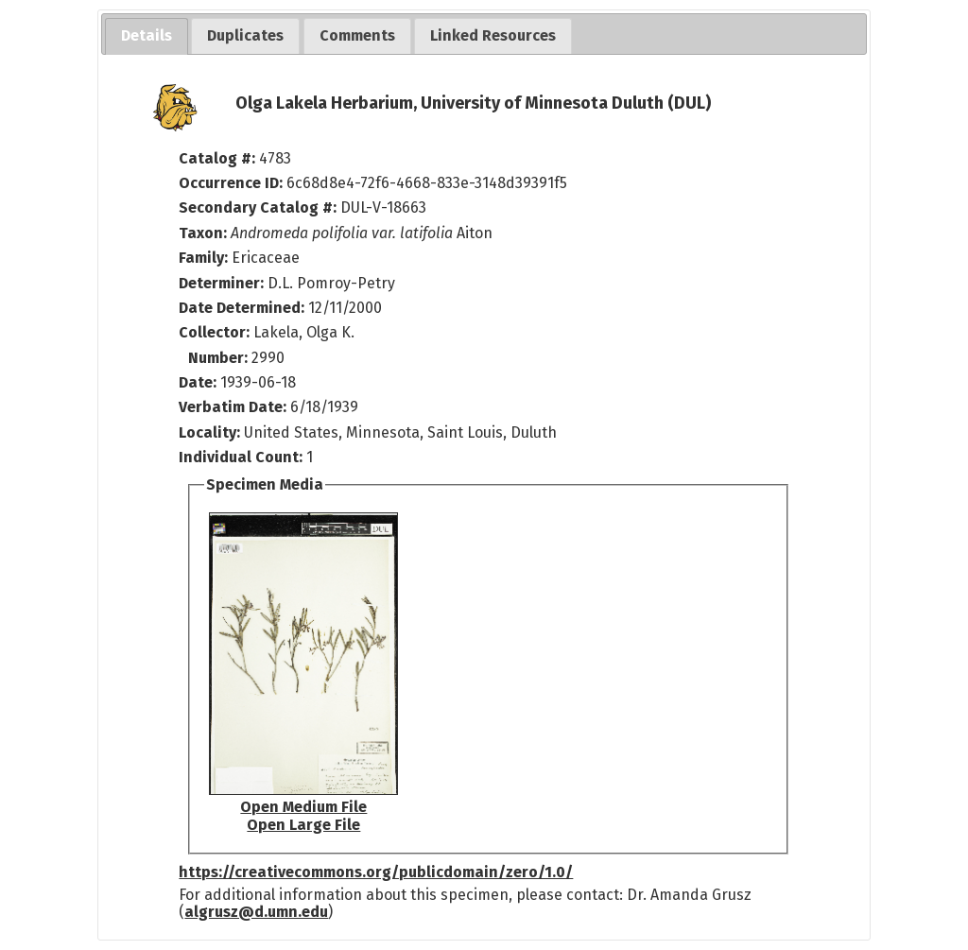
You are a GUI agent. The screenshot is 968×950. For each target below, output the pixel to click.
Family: (203, 258)
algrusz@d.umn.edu (256, 912)
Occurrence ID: (232, 183)
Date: (197, 382)
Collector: (216, 332)
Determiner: (223, 283)
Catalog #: (219, 158)
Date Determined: (243, 308)
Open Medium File (303, 807)
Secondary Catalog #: (258, 207)
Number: (219, 358)
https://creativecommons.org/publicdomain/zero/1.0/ (376, 872)
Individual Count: (240, 457)
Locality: (209, 432)
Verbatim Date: (232, 407)
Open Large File (303, 825)
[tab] (146, 36)
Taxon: (203, 233)
